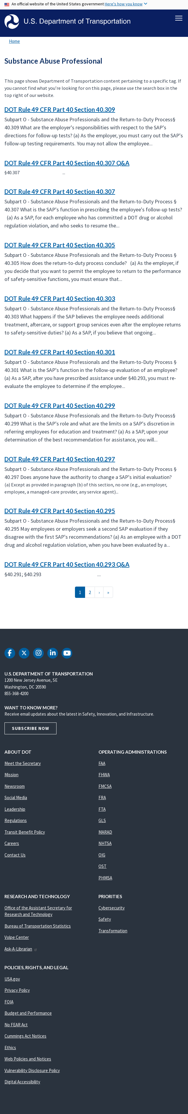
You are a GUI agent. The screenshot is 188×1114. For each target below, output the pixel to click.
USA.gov (12, 979)
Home (14, 41)
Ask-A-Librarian (20, 949)
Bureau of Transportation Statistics (37, 926)
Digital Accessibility (22, 1082)
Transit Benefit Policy (24, 832)
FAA (101, 763)
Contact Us (15, 855)
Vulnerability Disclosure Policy (32, 1070)
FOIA (8, 1002)
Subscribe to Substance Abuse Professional (3, 615)
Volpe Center (16, 937)
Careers (11, 843)
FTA (102, 809)
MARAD (105, 832)
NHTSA (105, 843)
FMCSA (105, 786)
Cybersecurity (111, 908)
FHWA (104, 775)
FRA (102, 798)
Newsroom (14, 786)
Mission (11, 775)
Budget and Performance (28, 1013)
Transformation (112, 931)
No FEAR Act (16, 1024)
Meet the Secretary (22, 763)
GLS (102, 821)
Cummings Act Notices (25, 1036)
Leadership (14, 809)
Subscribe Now (30, 728)
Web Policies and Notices (27, 1059)
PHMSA (105, 878)
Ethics (10, 1047)
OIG (101, 855)
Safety (104, 919)
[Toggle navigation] (178, 18)
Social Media (15, 798)
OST (102, 866)
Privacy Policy (17, 990)
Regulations (15, 821)
